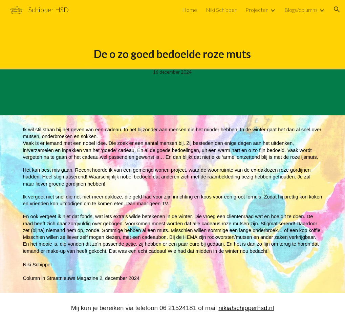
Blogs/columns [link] (301, 9)
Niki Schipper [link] (221, 9)
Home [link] (189, 9)
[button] (337, 9)
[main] (172, 58)
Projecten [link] (256, 9)
